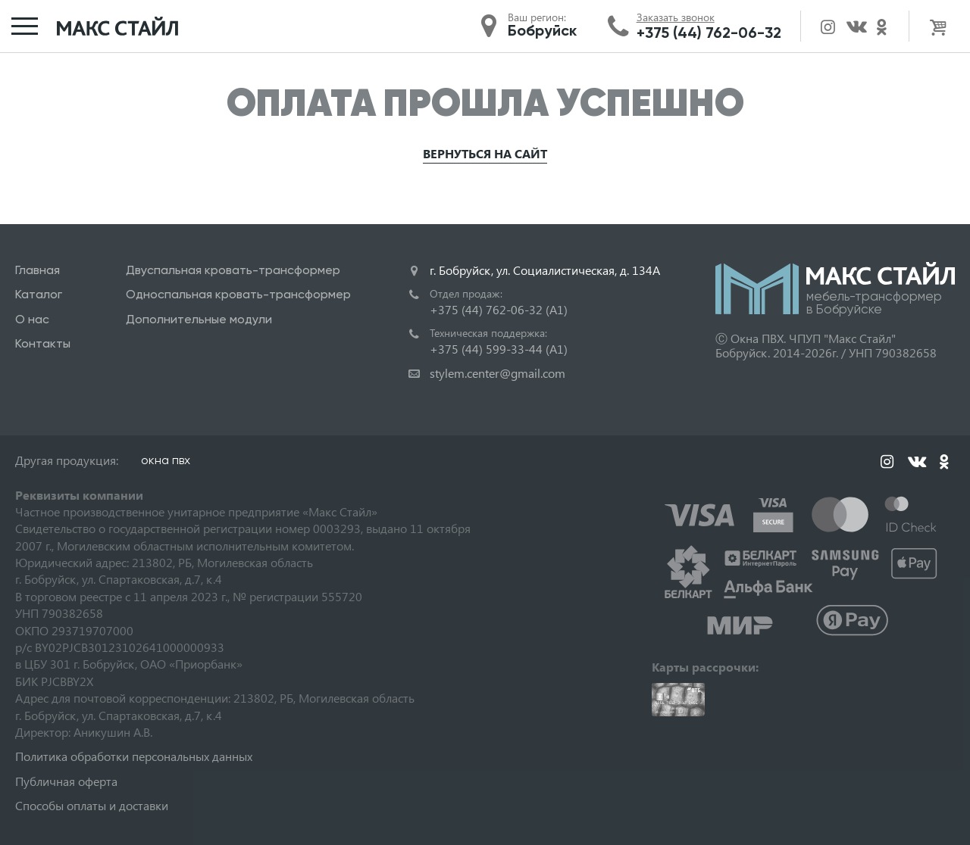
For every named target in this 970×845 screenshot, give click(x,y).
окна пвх (165, 460)
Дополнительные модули (199, 319)
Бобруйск (542, 30)
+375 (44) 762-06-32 (709, 32)
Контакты (42, 343)
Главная (37, 270)
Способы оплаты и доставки (91, 805)
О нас (32, 319)
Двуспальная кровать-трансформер (233, 270)
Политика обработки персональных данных (133, 756)
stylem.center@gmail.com (497, 373)
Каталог (38, 294)
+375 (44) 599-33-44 (499, 349)
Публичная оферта (66, 781)
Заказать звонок (676, 17)
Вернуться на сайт (485, 153)
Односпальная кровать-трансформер (238, 294)
